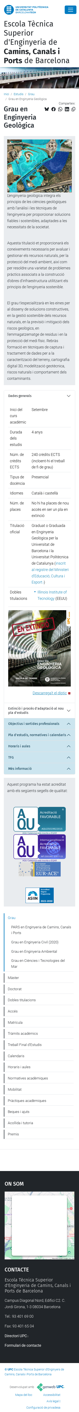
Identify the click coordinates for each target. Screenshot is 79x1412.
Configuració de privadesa (43, 1407)
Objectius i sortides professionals (33, 724)
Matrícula (15, 1022)
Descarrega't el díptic (50, 693)
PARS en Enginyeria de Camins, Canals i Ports (41, 930)
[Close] (70, 10)
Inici (6, 94)
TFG (11, 757)
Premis (13, 1134)
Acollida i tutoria (20, 1123)
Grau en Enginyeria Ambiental (34, 951)
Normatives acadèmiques (28, 1078)
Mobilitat (14, 1089)
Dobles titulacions (22, 1000)
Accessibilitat (51, 1395)
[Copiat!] (73, 109)
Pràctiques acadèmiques (27, 1101)
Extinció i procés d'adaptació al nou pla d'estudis (36, 710)
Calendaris (16, 1056)
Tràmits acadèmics (23, 1033)
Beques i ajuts (18, 1112)
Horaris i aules (19, 746)
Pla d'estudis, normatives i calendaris (37, 735)
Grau (31, 94)
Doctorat (14, 989)
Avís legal (53, 1401)
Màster (13, 978)
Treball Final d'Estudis (25, 1045)
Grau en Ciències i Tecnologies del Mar (38, 963)
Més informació (20, 769)
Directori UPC (16, 1336)
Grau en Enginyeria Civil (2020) (35, 942)
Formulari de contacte (23, 1345)
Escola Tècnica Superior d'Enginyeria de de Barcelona (37, 42)
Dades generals (19, 396)
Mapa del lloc (23, 1395)
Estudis (18, 94)
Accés (13, 1011)
